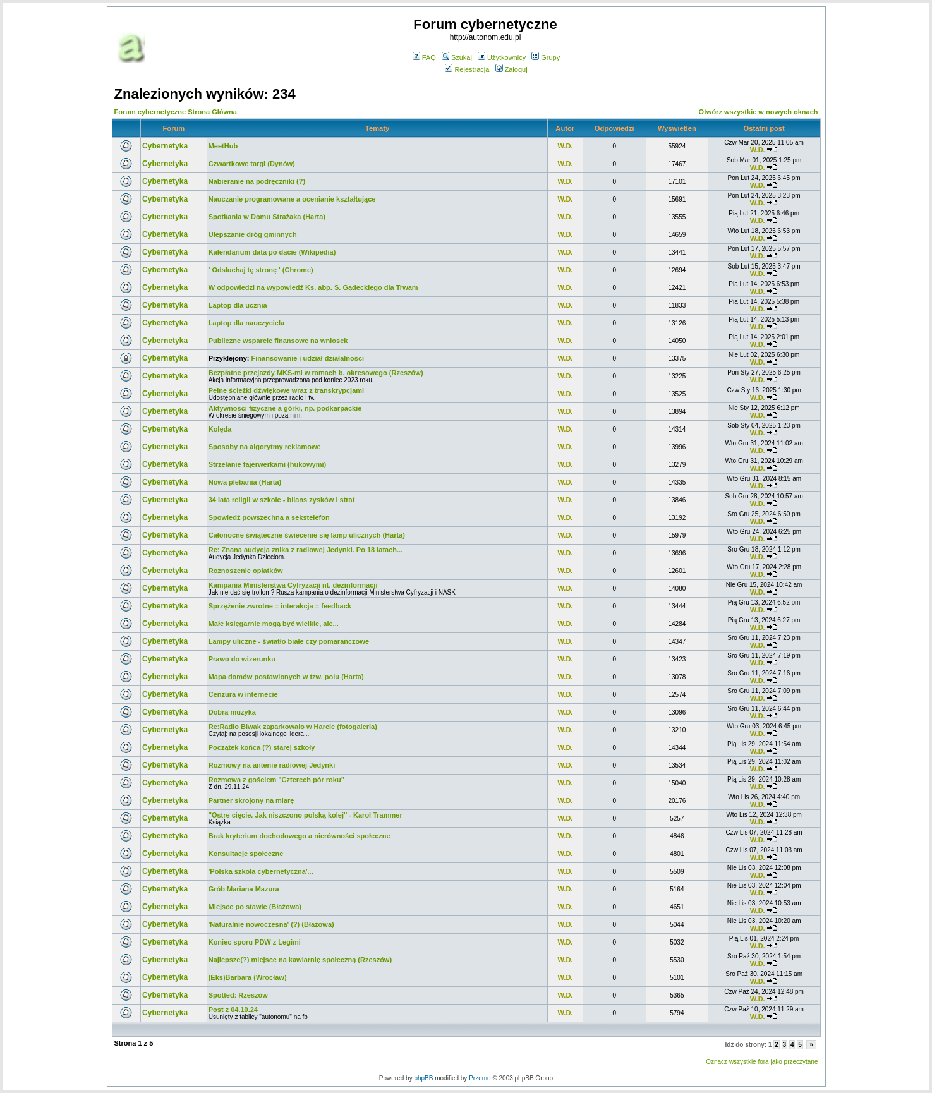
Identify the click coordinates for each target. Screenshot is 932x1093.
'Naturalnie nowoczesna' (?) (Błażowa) (271, 924)
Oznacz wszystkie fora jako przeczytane (762, 1061)
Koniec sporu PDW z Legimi (255, 942)
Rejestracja (467, 69)
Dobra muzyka (232, 712)
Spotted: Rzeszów (238, 995)
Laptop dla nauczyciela (246, 323)
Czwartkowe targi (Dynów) (252, 163)
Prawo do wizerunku (242, 659)
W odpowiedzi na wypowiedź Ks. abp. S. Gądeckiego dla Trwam (313, 287)
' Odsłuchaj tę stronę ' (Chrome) (261, 270)
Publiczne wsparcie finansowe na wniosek (278, 340)
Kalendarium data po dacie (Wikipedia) (272, 252)
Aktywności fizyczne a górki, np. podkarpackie (285, 408)
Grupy (545, 57)
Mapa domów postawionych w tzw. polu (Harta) (286, 676)
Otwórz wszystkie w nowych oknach (758, 112)
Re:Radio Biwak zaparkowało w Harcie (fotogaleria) (293, 726)
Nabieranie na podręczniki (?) (257, 181)
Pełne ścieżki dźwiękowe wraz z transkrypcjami (286, 390)
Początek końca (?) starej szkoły (262, 747)
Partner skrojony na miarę (251, 800)
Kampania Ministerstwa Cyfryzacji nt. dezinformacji (293, 585)
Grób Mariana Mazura (244, 889)
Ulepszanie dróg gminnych (253, 234)
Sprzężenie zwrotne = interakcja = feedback (280, 606)
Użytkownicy (502, 57)
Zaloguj (511, 69)
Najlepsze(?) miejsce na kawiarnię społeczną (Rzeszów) (300, 959)
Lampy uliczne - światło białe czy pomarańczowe (289, 641)
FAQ (424, 57)
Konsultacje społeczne (246, 853)
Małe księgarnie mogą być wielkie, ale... (274, 623)
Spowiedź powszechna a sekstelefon (269, 517)
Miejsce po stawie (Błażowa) (255, 906)
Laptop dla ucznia (238, 305)
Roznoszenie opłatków (246, 570)
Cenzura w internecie (243, 694)
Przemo (479, 1078)
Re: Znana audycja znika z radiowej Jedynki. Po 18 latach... (306, 549)
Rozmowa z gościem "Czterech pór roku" (276, 779)
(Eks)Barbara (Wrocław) (248, 977)
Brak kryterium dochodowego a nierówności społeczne (299, 836)
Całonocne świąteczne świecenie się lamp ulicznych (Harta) (307, 535)
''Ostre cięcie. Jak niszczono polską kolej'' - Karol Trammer (305, 815)
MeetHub (223, 146)
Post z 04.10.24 (233, 1009)
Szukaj (457, 57)
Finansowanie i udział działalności (307, 358)
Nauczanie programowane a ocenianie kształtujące (292, 199)
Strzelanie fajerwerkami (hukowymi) (267, 464)
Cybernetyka (165, 146)
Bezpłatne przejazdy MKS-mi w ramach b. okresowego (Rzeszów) (316, 373)
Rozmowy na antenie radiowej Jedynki (272, 765)
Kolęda (220, 429)
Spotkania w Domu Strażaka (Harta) (267, 216)
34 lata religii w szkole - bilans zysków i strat (282, 500)
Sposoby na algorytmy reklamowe (265, 446)
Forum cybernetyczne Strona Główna (175, 112)
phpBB (423, 1078)
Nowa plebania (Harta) (245, 482)
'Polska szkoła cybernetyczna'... (261, 871)
